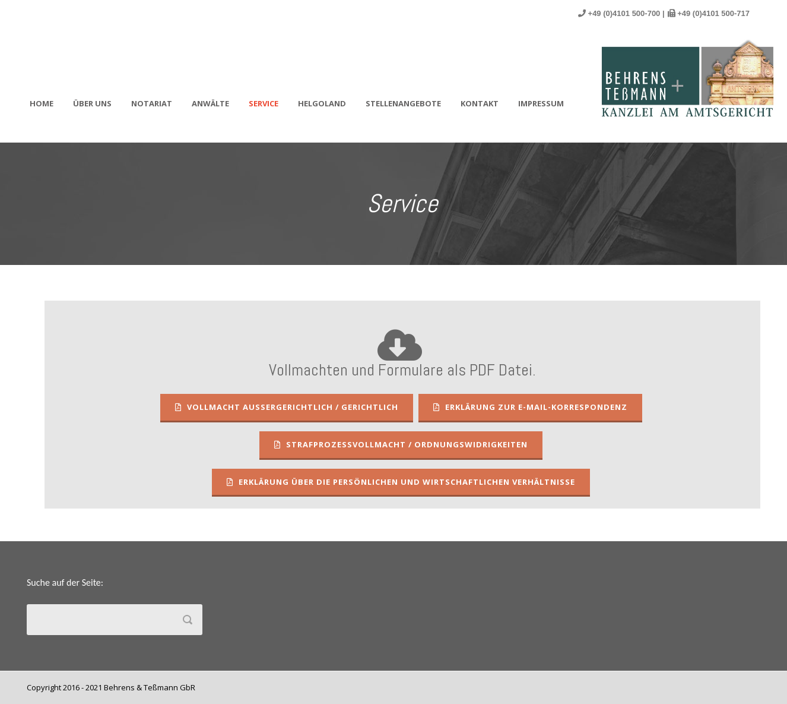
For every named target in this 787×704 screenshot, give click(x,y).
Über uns (92, 103)
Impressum (541, 103)
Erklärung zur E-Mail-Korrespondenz (530, 407)
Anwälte (210, 103)
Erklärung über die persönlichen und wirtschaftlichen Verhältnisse (401, 481)
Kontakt (480, 103)
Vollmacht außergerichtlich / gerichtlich (286, 407)
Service (263, 103)
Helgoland (322, 103)
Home (41, 103)
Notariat (151, 103)
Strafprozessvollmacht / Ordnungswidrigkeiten (401, 444)
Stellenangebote (403, 103)
